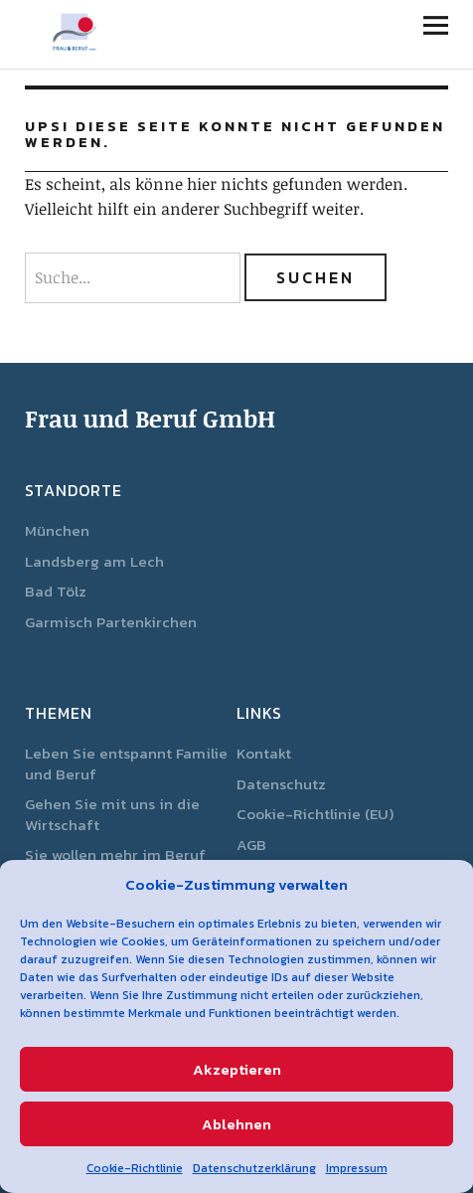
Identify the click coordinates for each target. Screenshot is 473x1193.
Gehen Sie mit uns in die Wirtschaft (112, 814)
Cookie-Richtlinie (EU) (315, 813)
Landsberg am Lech (94, 561)
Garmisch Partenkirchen (111, 621)
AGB (251, 844)
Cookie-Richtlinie (134, 1168)
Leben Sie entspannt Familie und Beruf (126, 763)
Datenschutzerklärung (254, 1168)
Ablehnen (236, 1123)
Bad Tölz (55, 591)
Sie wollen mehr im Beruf (115, 854)
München (57, 530)
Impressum (357, 1168)
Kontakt (263, 753)
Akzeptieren (237, 1069)
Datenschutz (281, 783)
